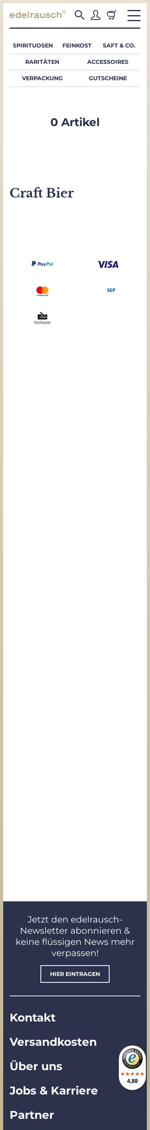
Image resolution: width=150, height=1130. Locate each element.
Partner (32, 1115)
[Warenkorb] (111, 15)
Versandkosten (53, 1042)
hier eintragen (75, 974)
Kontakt (33, 1017)
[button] (79, 15)
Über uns (36, 1066)
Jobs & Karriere (54, 1090)
